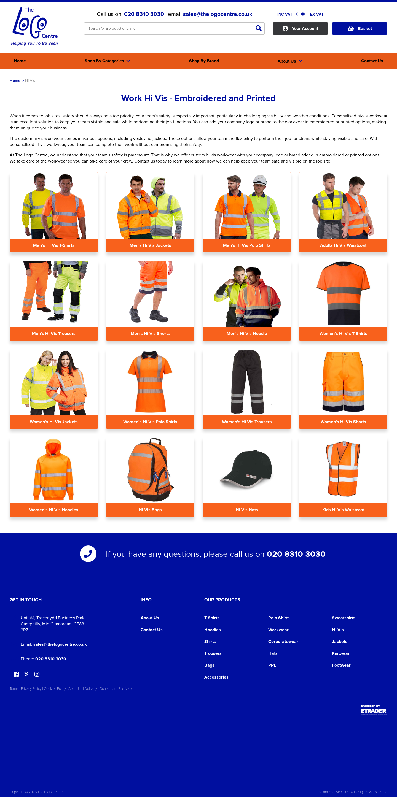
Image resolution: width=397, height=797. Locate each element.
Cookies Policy (55, 688)
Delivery (91, 688)
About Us (150, 618)
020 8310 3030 (144, 14)
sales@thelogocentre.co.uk (217, 14)
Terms (14, 688)
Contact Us (152, 629)
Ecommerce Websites (333, 791)
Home (15, 80)
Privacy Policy (31, 688)
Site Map (125, 688)
